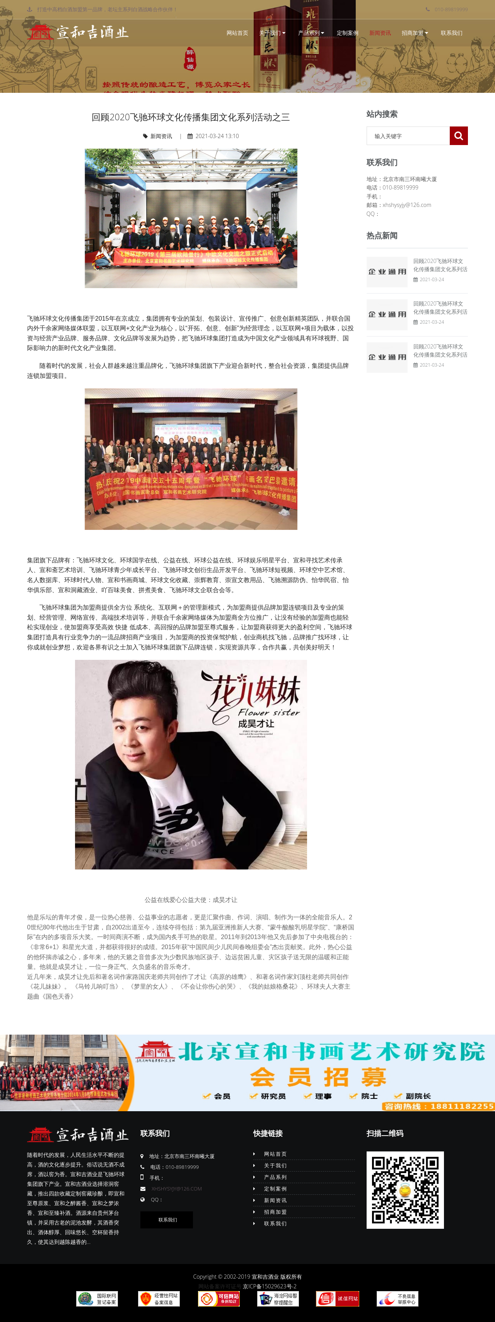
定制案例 (347, 32)
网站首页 (237, 32)
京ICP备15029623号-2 (270, 1286)
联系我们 (452, 32)
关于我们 (272, 32)
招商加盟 (415, 32)
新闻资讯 (380, 32)
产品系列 (311, 32)
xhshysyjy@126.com (177, 1188)
